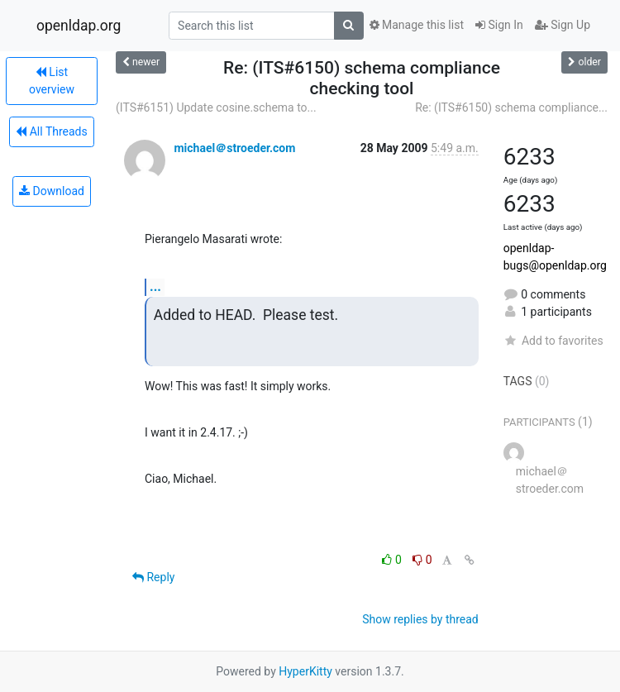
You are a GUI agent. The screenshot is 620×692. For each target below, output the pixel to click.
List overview (51, 80)
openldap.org (78, 25)
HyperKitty (305, 671)
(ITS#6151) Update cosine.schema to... (216, 107)
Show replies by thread (420, 619)
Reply (153, 577)
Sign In (499, 24)
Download (51, 191)
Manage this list (417, 24)
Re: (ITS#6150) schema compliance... (511, 107)
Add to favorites (553, 340)
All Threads (51, 131)
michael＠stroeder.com (234, 148)
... (155, 286)
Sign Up (562, 24)
